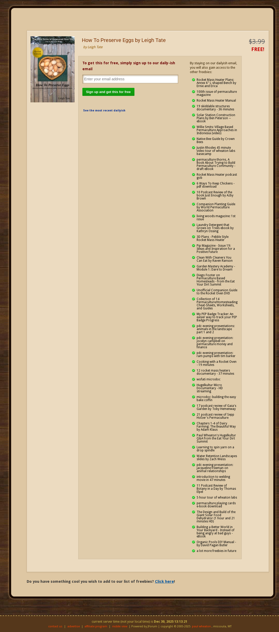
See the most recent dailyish (104, 110)
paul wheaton (201, 626)
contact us (55, 626)
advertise (73, 626)
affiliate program (95, 626)
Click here (164, 581)
